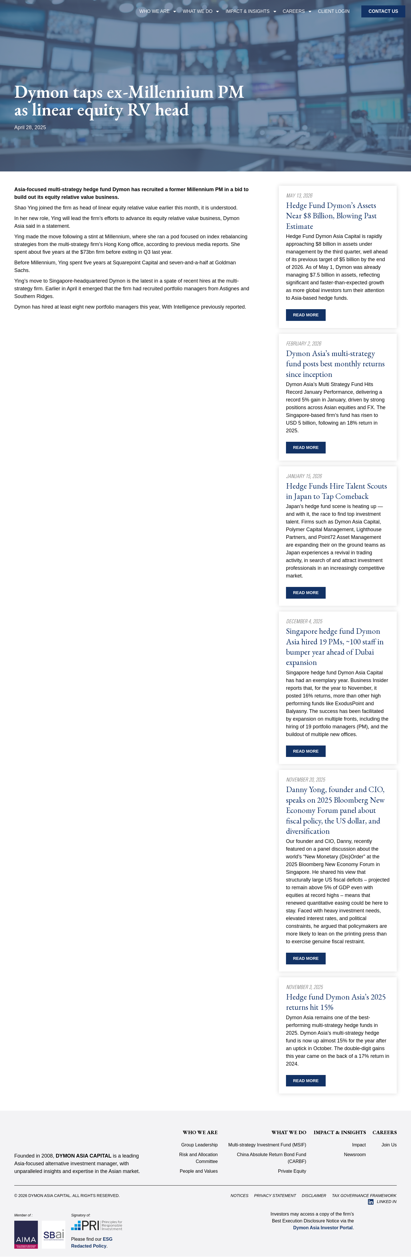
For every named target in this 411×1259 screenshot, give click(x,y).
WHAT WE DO (201, 11)
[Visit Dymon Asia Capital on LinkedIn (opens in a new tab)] (382, 1204)
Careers (297, 11)
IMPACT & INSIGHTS (251, 11)
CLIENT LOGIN (334, 11)
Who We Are (158, 11)
